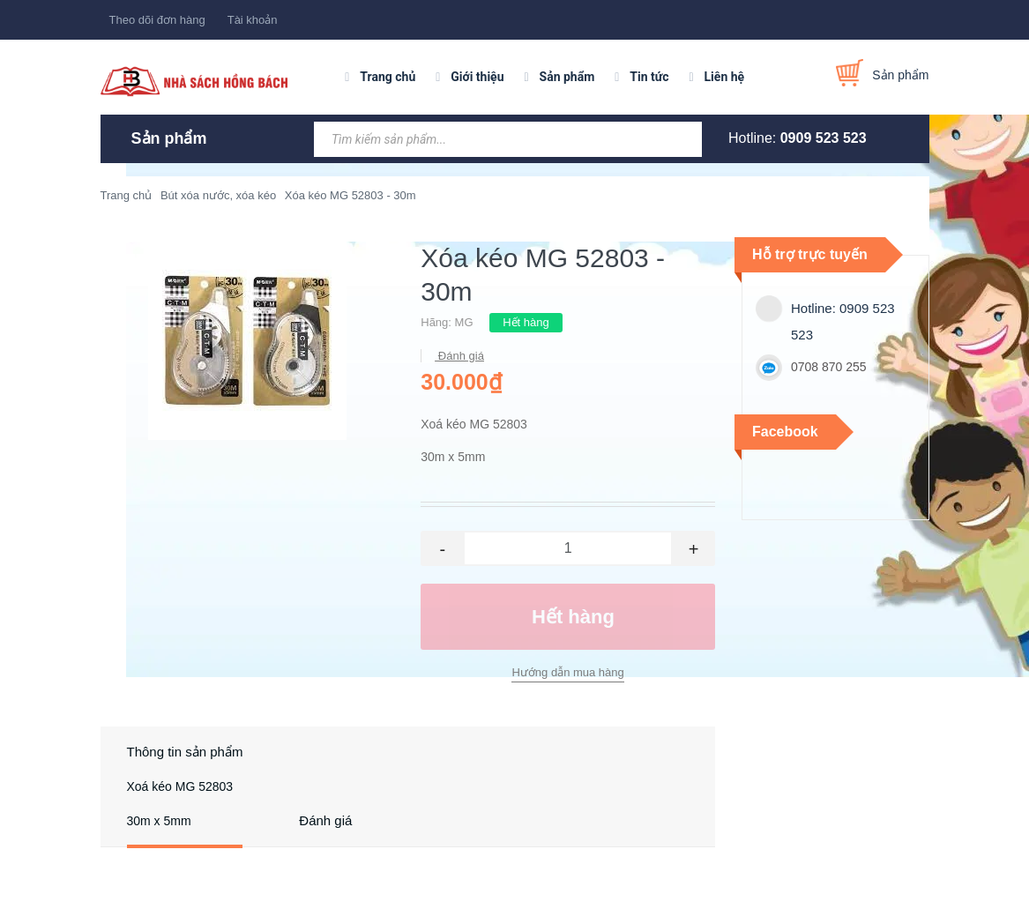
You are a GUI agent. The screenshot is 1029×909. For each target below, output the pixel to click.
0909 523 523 (823, 137)
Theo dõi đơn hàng (157, 19)
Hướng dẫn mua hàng (567, 672)
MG (464, 322)
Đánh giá (459, 355)
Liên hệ (725, 77)
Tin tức (649, 77)
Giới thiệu (477, 77)
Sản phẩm (567, 77)
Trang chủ (387, 77)
